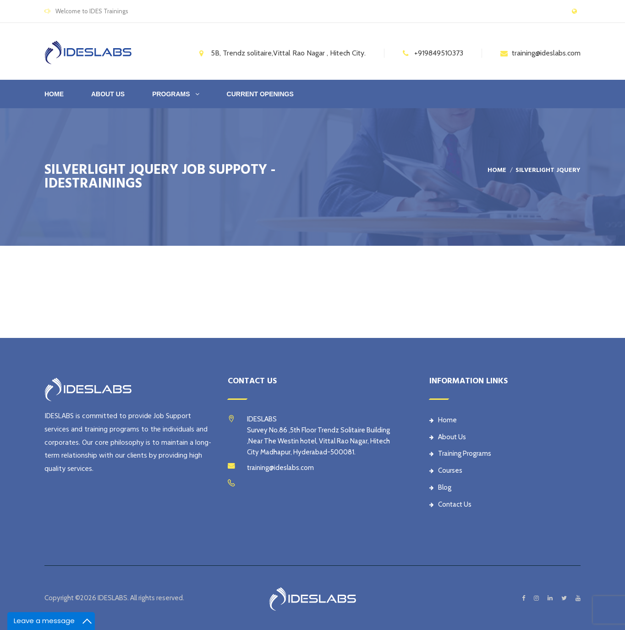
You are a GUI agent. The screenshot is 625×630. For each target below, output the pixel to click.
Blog (440, 487)
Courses (445, 470)
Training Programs (460, 453)
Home (54, 94)
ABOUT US (108, 94)
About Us (447, 437)
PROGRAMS (171, 94)
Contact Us (450, 504)
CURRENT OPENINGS (260, 94)
